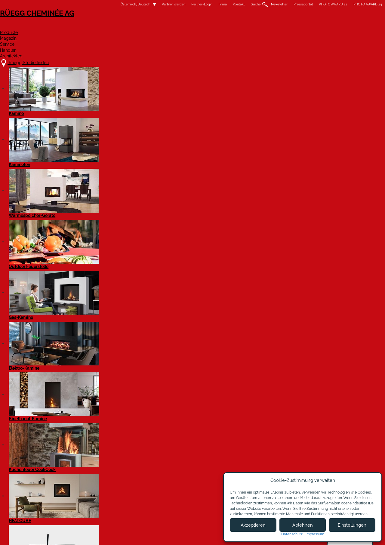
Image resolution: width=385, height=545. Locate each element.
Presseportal (252, 4)
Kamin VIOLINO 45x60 (79, 262)
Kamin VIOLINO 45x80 (175, 262)
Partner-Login (150, 4)
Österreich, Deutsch (80, 4)
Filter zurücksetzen (200, 185)
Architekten (317, 26)
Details (65, 308)
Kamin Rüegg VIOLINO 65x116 (282, 373)
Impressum (166, 535)
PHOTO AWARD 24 (316, 4)
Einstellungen (352, 525)
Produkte (173, 26)
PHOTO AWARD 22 (282, 4)
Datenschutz (292, 534)
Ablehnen (302, 525)
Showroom (140, 500)
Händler (276, 26)
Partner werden (122, 4)
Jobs (135, 488)
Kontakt (188, 4)
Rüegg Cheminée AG (81, 22)
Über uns (139, 482)
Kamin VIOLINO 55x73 (272, 262)
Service (243, 26)
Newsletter (228, 4)
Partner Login (195, 499)
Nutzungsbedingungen (204, 535)
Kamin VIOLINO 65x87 (175, 373)
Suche (204, 4)
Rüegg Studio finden (83, 476)
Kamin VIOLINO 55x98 (79, 373)
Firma (171, 4)
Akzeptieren (253, 525)
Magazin (209, 26)
